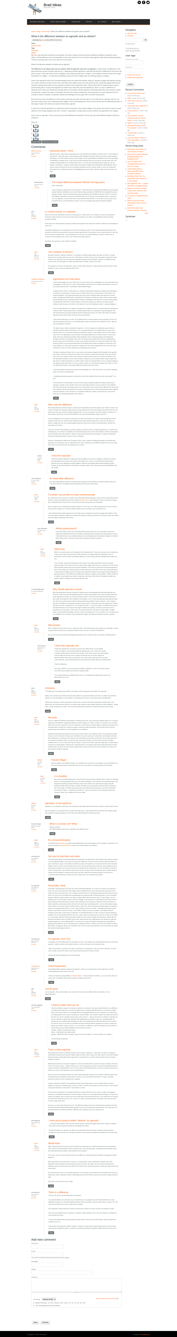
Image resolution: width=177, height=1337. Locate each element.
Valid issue (59, 549)
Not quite (52, 717)
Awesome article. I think (61, 151)
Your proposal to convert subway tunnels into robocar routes (136, 118)
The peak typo (132, 133)
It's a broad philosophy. (59, 840)
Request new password (135, 77)
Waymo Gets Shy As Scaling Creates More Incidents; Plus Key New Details (136, 191)
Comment (34, 1277)
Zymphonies (146, 1334)
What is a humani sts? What (63, 824)
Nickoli (39, 760)
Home (33, 31)
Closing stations (132, 111)
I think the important (61, 455)
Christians (50, 688)
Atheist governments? (66, 528)
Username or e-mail (131, 59)
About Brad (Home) (58, 22)
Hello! (129, 98)
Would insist (54, 1143)
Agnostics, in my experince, (58, 803)
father (35, 55)
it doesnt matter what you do (65, 1005)
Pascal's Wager (58, 760)
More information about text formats (106, 1298)
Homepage (34, 1261)
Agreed (129, 123)
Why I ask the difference (60, 404)
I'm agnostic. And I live (59, 939)
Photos (89, 22)
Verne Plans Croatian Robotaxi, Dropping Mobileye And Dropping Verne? (137, 156)
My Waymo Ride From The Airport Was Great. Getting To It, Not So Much (137, 178)
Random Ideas (36, 46)
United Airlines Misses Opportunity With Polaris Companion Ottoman (135, 171)
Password (128, 67)
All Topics (102, 22)
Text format (36, 1299)
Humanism (61, 843)
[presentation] (50, 1312)
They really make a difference (137, 106)
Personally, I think (56, 885)
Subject (33, 1269)
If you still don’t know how (135, 93)
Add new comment (50, 142)
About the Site (132, 33)
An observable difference (62, 478)
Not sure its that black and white (64, 856)
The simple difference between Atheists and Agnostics (78, 182)
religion (33, 53)
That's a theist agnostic (59, 1049)
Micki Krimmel (36, 151)
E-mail (33, 1251)
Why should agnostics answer (67, 589)
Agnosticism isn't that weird (66, 279)
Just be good (51, 989)
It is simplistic (60, 776)
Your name (34, 1243)
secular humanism (66, 845)
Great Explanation (57, 966)
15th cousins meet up (134, 101)
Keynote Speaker (37, 22)
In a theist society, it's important (60, 211)
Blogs (39, 31)
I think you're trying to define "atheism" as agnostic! (74, 1120)
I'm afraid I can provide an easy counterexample (71, 494)
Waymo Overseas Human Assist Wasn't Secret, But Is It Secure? (137, 203)
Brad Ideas (52, 5)
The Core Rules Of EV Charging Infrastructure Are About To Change (136, 164)
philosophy (34, 50)
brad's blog (45, 31)
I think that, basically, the (66, 645)
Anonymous (35, 966)
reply (52, 176)
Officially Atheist (77, 975)
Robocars (76, 22)
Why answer (54, 625)
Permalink (33, 156)
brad (42, 40)
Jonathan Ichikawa (37, 279)
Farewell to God (84, 500)
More (146, 213)
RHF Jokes (116, 22)
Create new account (133, 75)
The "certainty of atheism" (60, 252)
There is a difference (58, 1192)
